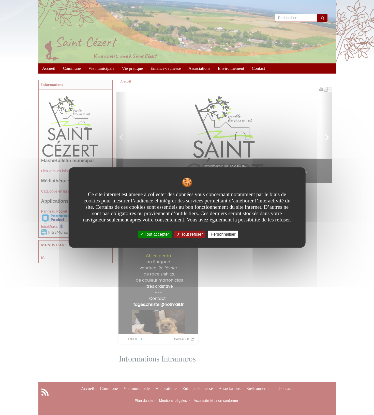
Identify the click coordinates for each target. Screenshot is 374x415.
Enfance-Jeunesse (166, 68)
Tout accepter (154, 234)
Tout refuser (190, 234)
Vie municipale (101, 68)
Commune (72, 68)
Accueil (48, 68)
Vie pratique (132, 68)
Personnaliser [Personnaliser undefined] (223, 234)
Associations (199, 68)
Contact (258, 68)
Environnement (231, 68)
